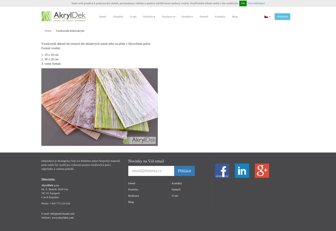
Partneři (204, 16)
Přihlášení (282, 16)
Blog (235, 16)
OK (243, 3)
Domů (102, 16)
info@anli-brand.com (62, 213)
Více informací (256, 3)
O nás (133, 16)
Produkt (187, 16)
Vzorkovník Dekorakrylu (70, 30)
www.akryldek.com (63, 217)
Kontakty (220, 16)
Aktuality (118, 16)
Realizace (168, 16)
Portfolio (149, 16)
